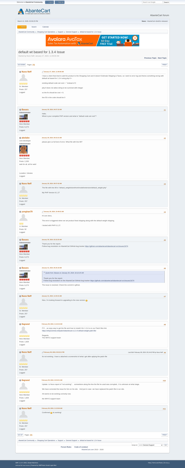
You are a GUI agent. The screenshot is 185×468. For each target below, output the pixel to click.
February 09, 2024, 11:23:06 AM (52, 408)
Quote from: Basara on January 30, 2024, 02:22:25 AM (64, 273)
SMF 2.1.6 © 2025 (21, 462)
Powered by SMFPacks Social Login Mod (43, 465)
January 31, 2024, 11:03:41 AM (52, 296)
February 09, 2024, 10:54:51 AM (52, 380)
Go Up (20, 435)
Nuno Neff (26, 72)
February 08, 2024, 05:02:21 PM (54, 352)
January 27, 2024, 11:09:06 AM (54, 71)
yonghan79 (27, 212)
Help (149, 462)
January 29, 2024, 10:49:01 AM (54, 211)
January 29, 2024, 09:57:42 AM (52, 183)
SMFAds (17, 465)
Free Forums (26, 465)
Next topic (162, 58)
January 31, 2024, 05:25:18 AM (52, 268)
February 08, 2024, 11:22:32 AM (52, 324)
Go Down (21, 64)
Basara (25, 109)
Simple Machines (32, 462)
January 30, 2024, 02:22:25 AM (52, 239)
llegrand (26, 324)
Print (164, 64)
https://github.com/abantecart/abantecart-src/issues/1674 (106, 246)
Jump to (134, 445)
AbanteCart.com (87, 449)
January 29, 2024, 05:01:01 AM (52, 137)
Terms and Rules (157, 462)
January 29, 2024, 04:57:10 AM (52, 109)
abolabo (25, 138)
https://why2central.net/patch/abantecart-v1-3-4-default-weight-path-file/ (69, 331)
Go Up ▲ (167, 462)
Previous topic (150, 58)
